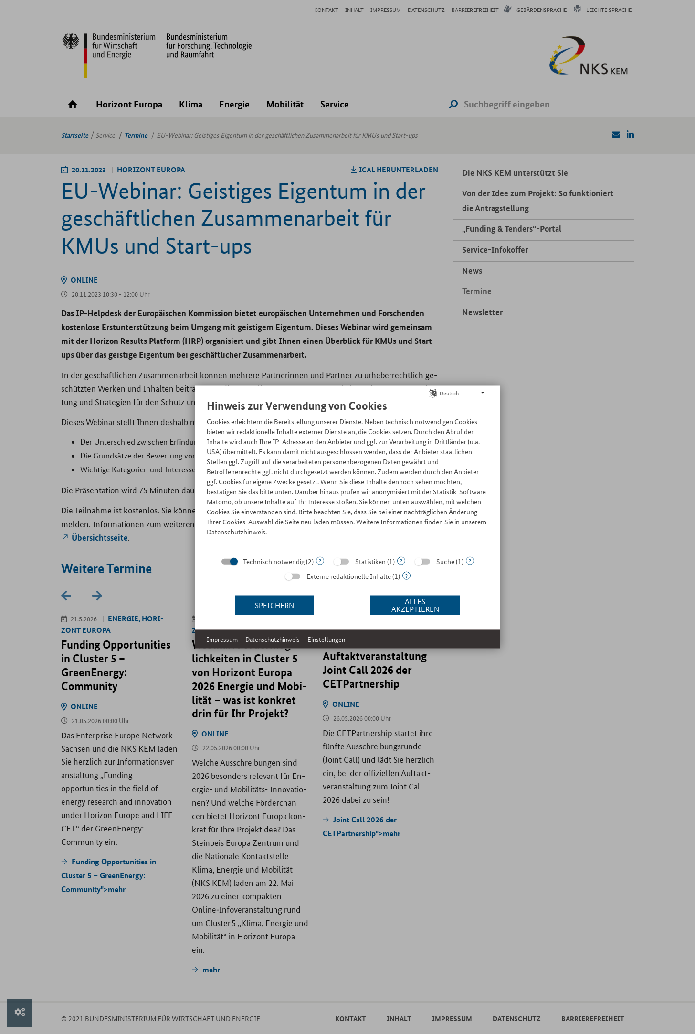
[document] (347, 474)
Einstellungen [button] (326, 638)
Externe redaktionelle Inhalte (348, 575)
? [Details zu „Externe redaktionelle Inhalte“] (406, 575)
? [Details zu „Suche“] (470, 560)
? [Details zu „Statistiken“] (401, 560)
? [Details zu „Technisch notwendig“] (320, 560)
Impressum (222, 638)
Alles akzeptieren (415, 605)
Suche (445, 560)
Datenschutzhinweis (272, 638)
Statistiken (370, 560)
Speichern (274, 605)
